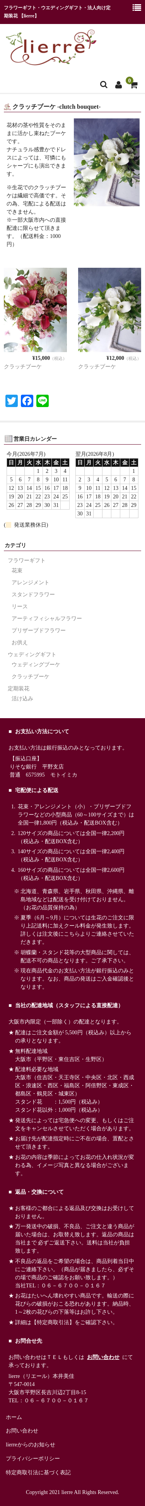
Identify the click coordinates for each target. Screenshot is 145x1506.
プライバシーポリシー (33, 1459)
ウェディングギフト (32, 654)
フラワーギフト (27, 560)
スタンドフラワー (33, 594)
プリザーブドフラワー (39, 630)
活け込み (22, 699)
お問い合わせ (103, 1357)
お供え (20, 642)
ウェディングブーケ (36, 664)
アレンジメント (30, 582)
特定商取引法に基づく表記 (38, 1472)
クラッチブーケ (23, 367)
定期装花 (18, 688)
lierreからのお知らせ (30, 1445)
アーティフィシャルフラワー (47, 618)
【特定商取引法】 (53, 1322)
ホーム (14, 1417)
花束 (17, 570)
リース (20, 606)
